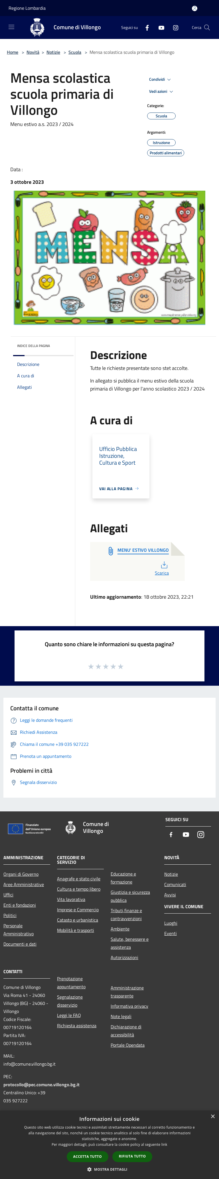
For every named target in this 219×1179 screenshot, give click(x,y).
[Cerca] (207, 27)
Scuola (74, 52)
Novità (33, 52)
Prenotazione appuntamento (71, 982)
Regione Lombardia (27, 8)
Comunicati (175, 884)
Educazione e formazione (123, 877)
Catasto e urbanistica (77, 919)
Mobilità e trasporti (75, 930)
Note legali (121, 1016)
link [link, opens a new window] (164, 1144)
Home (12, 52)
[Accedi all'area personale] (194, 8)
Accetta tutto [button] (87, 1156)
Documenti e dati (19, 944)
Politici (10, 915)
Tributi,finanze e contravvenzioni (126, 914)
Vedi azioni (162, 91)
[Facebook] (145, 27)
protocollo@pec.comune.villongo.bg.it (41, 1084)
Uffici (8, 894)
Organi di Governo (20, 874)
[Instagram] (173, 27)
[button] (109, 1169)
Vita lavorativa (71, 899)
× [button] (212, 1117)
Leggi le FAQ (69, 1015)
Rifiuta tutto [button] (132, 1156)
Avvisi (170, 894)
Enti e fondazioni (19, 905)
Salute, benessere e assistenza (130, 943)
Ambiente (120, 928)
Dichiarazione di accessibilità (126, 1030)
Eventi (170, 933)
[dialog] (109, 1145)
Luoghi (170, 923)
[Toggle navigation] (11, 26)
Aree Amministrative (23, 884)
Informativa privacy (129, 1006)
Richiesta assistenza (76, 1025)
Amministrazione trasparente (127, 991)
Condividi (161, 79)
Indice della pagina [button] (33, 345)
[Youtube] (159, 27)
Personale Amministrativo (18, 929)
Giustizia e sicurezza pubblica (130, 896)
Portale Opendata (128, 1045)
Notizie (53, 52)
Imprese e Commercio (78, 909)
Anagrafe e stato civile (78, 878)
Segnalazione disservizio (70, 1000)
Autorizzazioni (124, 957)
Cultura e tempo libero (78, 889)
